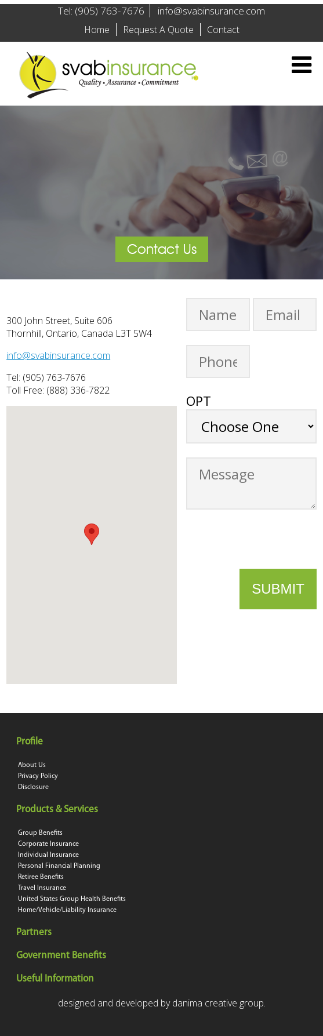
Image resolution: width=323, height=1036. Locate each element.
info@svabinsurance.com (211, 10)
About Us (32, 765)
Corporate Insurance (48, 844)
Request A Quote (158, 29)
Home (97, 29)
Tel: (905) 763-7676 (101, 10)
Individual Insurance (48, 855)
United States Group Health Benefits (72, 899)
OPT (198, 400)
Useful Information (56, 979)
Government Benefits (62, 956)
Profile (30, 742)
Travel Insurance (42, 888)
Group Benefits (40, 833)
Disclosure (33, 787)
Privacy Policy (38, 776)
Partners (35, 932)
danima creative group (218, 1003)
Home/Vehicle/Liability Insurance (67, 910)
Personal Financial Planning (59, 866)
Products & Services (58, 810)
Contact (223, 29)
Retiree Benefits (41, 877)
